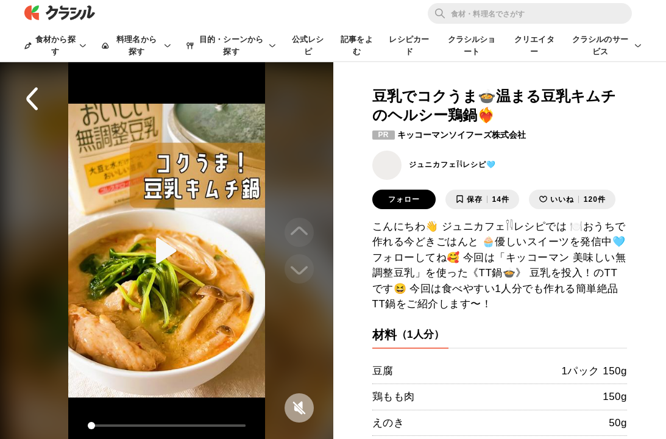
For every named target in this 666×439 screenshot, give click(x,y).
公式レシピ (308, 45)
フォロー (404, 199)
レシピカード (409, 45)
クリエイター (534, 45)
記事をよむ (357, 45)
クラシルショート (472, 45)
